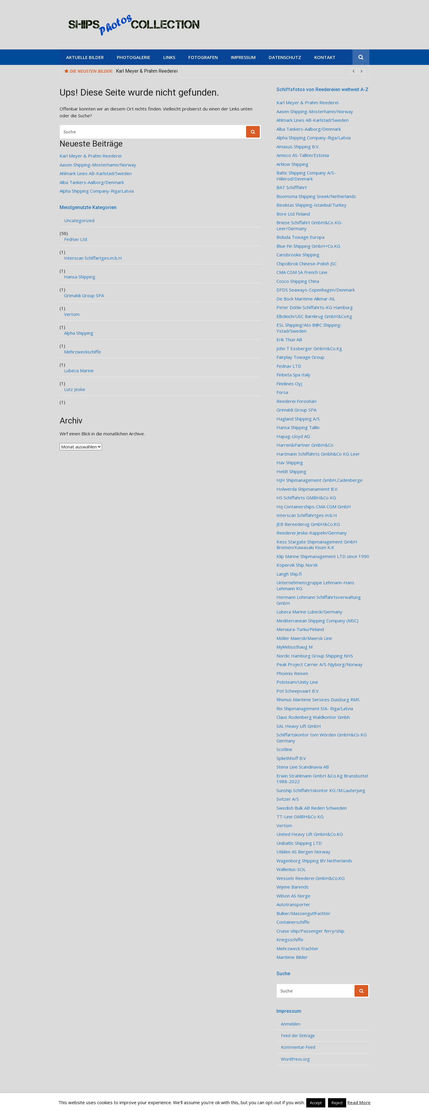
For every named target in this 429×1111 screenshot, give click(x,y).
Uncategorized (79, 220)
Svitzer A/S (287, 799)
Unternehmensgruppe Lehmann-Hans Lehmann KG (315, 585)
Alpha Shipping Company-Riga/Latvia (97, 191)
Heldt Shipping (291, 471)
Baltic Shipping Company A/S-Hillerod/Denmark (306, 176)
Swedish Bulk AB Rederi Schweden (311, 808)
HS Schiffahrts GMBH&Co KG (306, 498)
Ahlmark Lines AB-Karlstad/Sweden (96, 173)
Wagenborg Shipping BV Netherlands (314, 861)
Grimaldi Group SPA (84, 295)
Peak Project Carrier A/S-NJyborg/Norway (319, 664)
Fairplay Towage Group (300, 357)
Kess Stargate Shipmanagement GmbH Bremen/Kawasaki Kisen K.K (316, 545)
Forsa (282, 392)
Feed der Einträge (298, 1035)
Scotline (284, 749)
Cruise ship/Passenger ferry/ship (310, 931)
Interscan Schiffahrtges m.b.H (306, 515)
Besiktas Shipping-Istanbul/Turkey (311, 205)
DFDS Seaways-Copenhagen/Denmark (315, 290)
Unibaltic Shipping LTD (299, 843)
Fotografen (203, 57)
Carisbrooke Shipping (297, 255)
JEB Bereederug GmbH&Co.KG (308, 524)
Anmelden (290, 1024)
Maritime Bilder (292, 957)
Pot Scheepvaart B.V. (297, 691)
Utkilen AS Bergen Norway (303, 852)
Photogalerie (133, 57)
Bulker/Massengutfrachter (303, 913)
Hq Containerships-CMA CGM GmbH (313, 506)
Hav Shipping (289, 462)
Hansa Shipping (79, 277)
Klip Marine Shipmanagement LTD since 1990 (322, 556)
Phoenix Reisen (292, 673)
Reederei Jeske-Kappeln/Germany (311, 533)
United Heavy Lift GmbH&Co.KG (309, 834)
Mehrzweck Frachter (297, 948)
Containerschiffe (293, 922)
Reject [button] (337, 1102)
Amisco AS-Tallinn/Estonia (302, 155)
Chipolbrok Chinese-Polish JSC (306, 264)
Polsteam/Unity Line (297, 682)
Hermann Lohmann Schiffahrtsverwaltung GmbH (318, 600)
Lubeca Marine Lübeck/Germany (309, 612)
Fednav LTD (288, 366)
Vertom (72, 314)
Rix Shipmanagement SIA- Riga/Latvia (314, 708)
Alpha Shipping (78, 333)
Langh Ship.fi (289, 574)
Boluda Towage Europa (300, 237)
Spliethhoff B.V (291, 758)
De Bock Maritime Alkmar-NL (305, 299)
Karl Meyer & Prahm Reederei (147, 71)
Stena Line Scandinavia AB (302, 767)
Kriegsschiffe (289, 939)
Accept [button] (316, 1102)
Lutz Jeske (74, 389)
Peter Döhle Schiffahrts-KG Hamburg (314, 307)
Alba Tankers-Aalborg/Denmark (92, 182)
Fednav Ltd (75, 239)
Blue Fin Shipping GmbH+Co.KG (308, 246)
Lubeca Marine (79, 370)
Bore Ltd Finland (293, 214)
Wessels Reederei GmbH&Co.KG (310, 878)
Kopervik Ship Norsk (297, 565)
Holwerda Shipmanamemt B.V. (307, 489)
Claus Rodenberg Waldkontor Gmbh (313, 717)
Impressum (243, 57)
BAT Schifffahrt (291, 187)
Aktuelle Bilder (85, 57)
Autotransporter (293, 904)
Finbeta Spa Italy (293, 375)
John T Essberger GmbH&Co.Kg (309, 348)
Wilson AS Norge (293, 896)
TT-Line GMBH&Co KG (300, 816)
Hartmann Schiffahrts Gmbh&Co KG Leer (318, 454)
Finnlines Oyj (289, 384)
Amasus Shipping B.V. (297, 146)
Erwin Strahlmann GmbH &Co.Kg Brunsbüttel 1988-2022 (322, 779)
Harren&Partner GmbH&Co (304, 445)
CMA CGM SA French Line (301, 272)
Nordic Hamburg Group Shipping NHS (314, 656)
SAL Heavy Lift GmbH (298, 726)
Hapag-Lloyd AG (293, 436)
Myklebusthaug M (294, 647)
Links (169, 57)
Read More (359, 1102)
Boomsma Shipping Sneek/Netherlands (316, 196)
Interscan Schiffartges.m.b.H (93, 258)
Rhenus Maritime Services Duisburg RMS (318, 699)
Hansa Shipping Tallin (297, 427)
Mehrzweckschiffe (82, 352)
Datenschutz (285, 57)
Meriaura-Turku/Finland (300, 629)
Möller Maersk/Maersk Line (304, 638)
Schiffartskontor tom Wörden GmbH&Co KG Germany (321, 738)
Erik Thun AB (289, 339)
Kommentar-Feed (298, 1047)
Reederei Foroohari (296, 401)
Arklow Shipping (292, 164)
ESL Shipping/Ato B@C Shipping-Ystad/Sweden (309, 328)
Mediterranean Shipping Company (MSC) (317, 621)
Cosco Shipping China (297, 281)
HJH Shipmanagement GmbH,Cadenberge (319, 480)
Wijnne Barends (292, 887)
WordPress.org (295, 1059)
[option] (240, 71)
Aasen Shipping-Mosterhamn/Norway (98, 165)
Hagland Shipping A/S (298, 419)
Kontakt (324, 57)
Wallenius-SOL (291, 869)
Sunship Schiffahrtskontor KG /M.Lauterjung (320, 790)
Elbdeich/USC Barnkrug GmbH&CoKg (314, 316)
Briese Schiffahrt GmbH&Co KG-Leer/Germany (309, 225)
